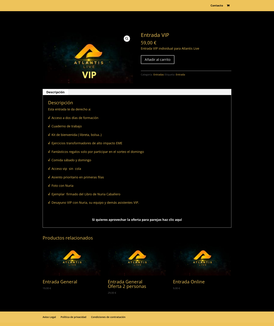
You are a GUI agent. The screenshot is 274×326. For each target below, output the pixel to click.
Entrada (180, 74)
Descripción (55, 92)
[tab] (55, 92)
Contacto (217, 6)
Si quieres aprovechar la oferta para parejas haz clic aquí (137, 220)
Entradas (158, 74)
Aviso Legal (49, 317)
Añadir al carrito (158, 59)
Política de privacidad (73, 317)
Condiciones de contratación (108, 317)
